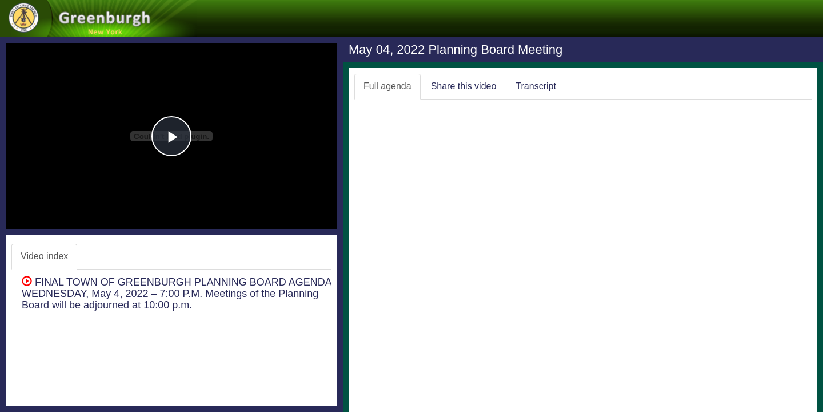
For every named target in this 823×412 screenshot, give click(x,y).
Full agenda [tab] (387, 86)
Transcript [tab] (536, 86)
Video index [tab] (44, 256)
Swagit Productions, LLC (772, 400)
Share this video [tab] (464, 86)
